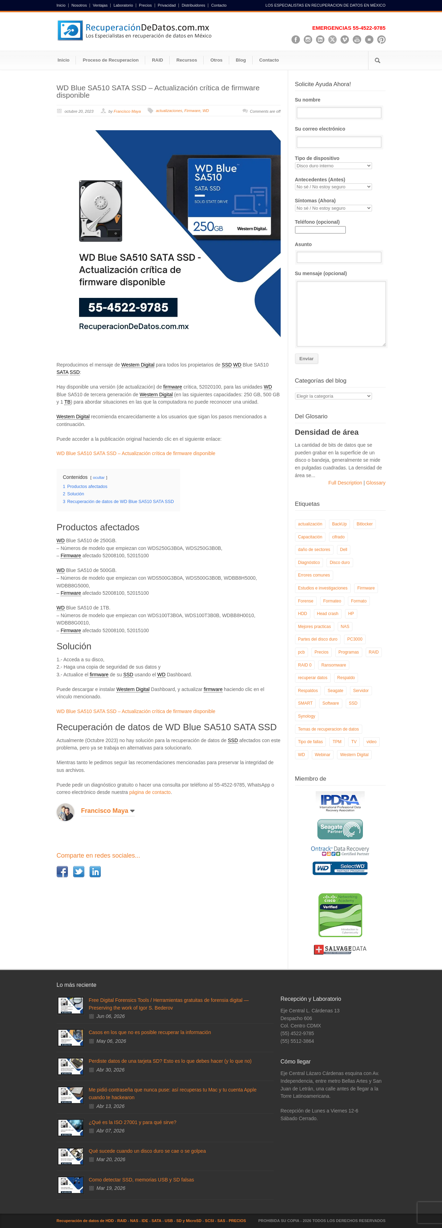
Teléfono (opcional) (320, 225)
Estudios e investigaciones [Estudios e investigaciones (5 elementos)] (323, 588)
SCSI (209, 1221)
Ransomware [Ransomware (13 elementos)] (333, 665)
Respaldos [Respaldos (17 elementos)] (308, 690)
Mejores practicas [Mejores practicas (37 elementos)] (314, 626)
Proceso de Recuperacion (111, 60)
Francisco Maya (127, 111)
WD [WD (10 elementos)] (301, 754)
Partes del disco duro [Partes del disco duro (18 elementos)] (318, 639)
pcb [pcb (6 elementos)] (301, 652)
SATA (156, 1221)
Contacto (218, 5)
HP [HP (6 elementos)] (351, 613)
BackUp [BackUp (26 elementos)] (339, 524)
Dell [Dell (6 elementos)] (344, 549)
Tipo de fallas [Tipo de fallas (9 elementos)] (310, 741)
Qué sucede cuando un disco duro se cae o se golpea (147, 1151)
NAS (134, 1221)
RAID (157, 60)
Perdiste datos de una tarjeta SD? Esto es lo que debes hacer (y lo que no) (170, 1061)
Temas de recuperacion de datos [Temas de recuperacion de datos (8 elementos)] (328, 729)
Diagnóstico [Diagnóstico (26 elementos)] (309, 562)
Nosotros (79, 5)
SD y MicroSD (189, 1221)
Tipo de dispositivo (340, 162)
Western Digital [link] (138, 365)
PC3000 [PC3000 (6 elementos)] (354, 639)
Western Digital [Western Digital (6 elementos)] (354, 754)
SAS (221, 1221)
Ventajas (100, 5)
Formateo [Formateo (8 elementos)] (332, 601)
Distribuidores (193, 5)
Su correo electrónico (340, 137)
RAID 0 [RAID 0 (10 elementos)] (305, 665)
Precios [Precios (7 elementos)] (322, 652)
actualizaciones (169, 111)
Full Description (345, 483)
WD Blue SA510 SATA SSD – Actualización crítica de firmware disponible (158, 91)
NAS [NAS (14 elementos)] (345, 626)
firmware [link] (172, 387)
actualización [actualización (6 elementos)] (310, 524)
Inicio (61, 5)
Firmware (192, 111)
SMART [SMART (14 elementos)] (305, 703)
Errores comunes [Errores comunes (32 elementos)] (314, 575)
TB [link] (67, 402)
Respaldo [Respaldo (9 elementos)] (346, 677)
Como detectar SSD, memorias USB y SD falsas (141, 1179)
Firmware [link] (71, 555)
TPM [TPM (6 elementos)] (336, 741)
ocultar (99, 477)
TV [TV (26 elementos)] (354, 741)
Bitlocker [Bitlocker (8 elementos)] (365, 524)
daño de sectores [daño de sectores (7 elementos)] (314, 549)
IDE (145, 1221)
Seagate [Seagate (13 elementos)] (335, 690)
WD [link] (237, 365)
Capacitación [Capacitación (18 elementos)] (310, 537)
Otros (216, 60)
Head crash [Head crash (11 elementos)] (327, 613)
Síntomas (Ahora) (340, 204)
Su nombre (340, 108)
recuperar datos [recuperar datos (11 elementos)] (313, 677)
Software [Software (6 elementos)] (330, 703)
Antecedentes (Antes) (340, 183)
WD (206, 111)
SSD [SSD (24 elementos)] (353, 703)
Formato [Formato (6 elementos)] (359, 601)
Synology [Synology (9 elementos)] (306, 716)
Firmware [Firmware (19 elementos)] (366, 588)
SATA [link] (63, 372)
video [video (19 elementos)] (371, 741)
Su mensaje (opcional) (340, 309)
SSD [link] (227, 365)
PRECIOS (237, 1221)
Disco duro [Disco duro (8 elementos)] (340, 562)
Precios (145, 5)
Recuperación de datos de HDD (85, 1221)
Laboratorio (123, 5)
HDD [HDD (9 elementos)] (302, 613)
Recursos (186, 60)
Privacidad (167, 5)
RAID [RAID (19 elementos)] (374, 652)
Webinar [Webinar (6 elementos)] (322, 754)
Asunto (340, 252)
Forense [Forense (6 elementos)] (306, 601)
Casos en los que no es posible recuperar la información (150, 1032)
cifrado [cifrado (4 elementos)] (338, 537)
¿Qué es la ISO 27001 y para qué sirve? (133, 1122)
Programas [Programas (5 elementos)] (348, 652)
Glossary (375, 483)
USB (169, 1221)
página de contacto (149, 792)
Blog (241, 60)
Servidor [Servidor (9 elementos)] (361, 690)
